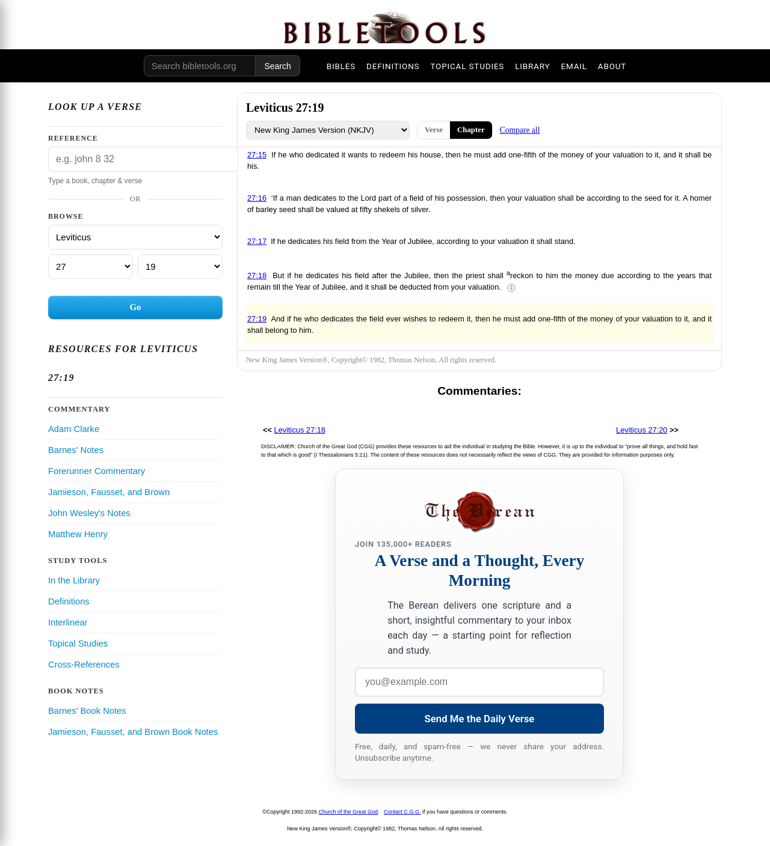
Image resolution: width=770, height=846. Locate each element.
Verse (434, 130)
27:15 (256, 154)
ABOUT (612, 66)
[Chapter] (90, 266)
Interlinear (67, 622)
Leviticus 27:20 (641, 429)
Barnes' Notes (75, 450)
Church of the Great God (348, 812)
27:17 (256, 241)
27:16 (256, 197)
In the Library (74, 580)
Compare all (520, 130)
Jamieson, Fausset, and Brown (109, 492)
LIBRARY (532, 66)
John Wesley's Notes (89, 513)
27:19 (256, 318)
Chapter (471, 130)
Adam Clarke (73, 429)
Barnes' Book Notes (87, 711)
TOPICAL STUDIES (467, 66)
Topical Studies (78, 643)
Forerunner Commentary (96, 471)
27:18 (256, 275)
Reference (73, 138)
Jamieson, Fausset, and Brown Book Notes (133, 732)
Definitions (69, 601)
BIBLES (341, 66)
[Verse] (180, 266)
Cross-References (84, 664)
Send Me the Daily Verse (480, 719)
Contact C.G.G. (402, 812)
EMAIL (574, 66)
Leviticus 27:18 (299, 429)
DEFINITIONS (392, 66)
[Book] (135, 237)
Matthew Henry (78, 534)
